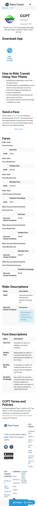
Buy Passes (18, 503)
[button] (30, 4)
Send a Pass (15, 115)
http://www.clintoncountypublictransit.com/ (16, 415)
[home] (14, 4)
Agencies (5, 8)
